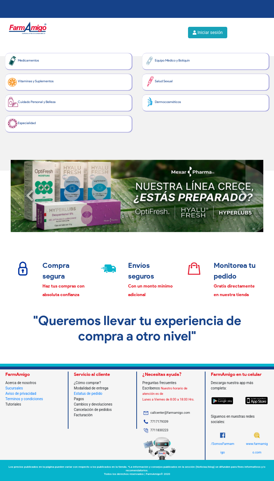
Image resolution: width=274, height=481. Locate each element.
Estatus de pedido (88, 394)
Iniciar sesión (208, 32)
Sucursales (14, 388)
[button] (30, 196)
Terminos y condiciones (24, 399)
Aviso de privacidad (20, 394)
